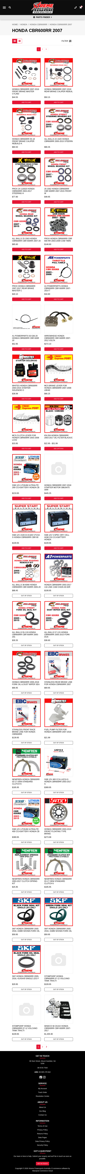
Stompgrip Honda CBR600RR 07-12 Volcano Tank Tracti (57, 978)
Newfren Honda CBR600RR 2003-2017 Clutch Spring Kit (26, 881)
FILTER (66, 41)
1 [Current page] (38, 49)
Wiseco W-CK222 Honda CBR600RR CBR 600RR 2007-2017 (57, 1028)
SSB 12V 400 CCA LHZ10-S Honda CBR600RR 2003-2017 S (57, 781)
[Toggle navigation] (4, 7)
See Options (58, 448)
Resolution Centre (42, 1096)
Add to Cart (26, 102)
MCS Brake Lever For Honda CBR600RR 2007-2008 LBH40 (57, 388)
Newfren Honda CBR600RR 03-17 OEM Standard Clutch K (26, 781)
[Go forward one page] (46, 49)
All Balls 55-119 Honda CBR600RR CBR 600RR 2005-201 (25, 634)
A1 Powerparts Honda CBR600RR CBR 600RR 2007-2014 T (57, 288)
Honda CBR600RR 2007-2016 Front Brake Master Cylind (25, 91)
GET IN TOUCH (42, 1163)
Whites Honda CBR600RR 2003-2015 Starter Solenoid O (24, 388)
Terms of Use (42, 1126)
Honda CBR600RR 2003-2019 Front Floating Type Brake (57, 831)
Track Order (42, 1092)
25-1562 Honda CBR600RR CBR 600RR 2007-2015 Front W (58, 191)
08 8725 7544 (42, 1068)
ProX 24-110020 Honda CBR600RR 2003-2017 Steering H (23, 191)
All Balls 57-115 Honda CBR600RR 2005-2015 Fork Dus (57, 634)
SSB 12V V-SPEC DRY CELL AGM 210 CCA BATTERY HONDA (56, 537)
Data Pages (42, 1137)
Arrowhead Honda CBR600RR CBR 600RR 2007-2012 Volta (57, 338)
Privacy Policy (42, 1130)
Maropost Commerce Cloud (42, 1171)
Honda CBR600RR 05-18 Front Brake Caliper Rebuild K (23, 141)
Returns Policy (42, 1134)
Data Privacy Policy (42, 1141)
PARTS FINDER (42, 17)
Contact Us (42, 1115)
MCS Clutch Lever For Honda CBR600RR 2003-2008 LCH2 (25, 437)
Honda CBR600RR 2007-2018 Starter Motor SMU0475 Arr (57, 487)
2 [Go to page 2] (42, 49)
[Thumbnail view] (14, 41)
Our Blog (42, 1111)
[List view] (19, 41)
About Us (42, 1107)
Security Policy (42, 1145)
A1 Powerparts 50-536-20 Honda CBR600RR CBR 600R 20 (25, 338)
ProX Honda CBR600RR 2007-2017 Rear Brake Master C (23, 288)
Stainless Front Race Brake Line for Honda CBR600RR (23, 732)
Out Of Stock (26, 596)
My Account (42, 1088)
